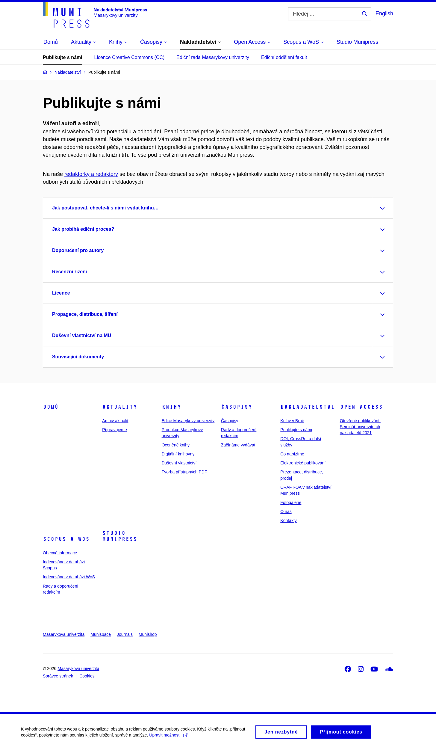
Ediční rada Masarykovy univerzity (212, 57)
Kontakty (288, 520)
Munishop (148, 634)
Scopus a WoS (66, 539)
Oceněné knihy (176, 445)
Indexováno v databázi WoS (69, 576)
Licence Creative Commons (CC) (129, 57)
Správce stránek (58, 676)
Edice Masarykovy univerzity (188, 420)
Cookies (87, 676)
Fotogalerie (290, 502)
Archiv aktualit (115, 420)
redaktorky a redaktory (91, 174)
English (384, 13)
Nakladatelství (307, 407)
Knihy (171, 407)
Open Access (361, 407)
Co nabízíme (292, 454)
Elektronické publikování (303, 463)
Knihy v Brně (292, 420)
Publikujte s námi (62, 57)
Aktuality (119, 407)
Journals (125, 634)
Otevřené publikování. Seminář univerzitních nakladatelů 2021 (360, 426)
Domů (50, 407)
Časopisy (236, 407)
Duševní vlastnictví (179, 463)
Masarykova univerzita (63, 634)
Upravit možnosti (168, 737)
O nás (285, 511)
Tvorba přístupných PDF (184, 472)
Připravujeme (114, 429)
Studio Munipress (119, 536)
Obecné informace (60, 552)
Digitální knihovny (178, 454)
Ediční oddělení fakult (284, 57)
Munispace (100, 634)
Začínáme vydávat (238, 445)
